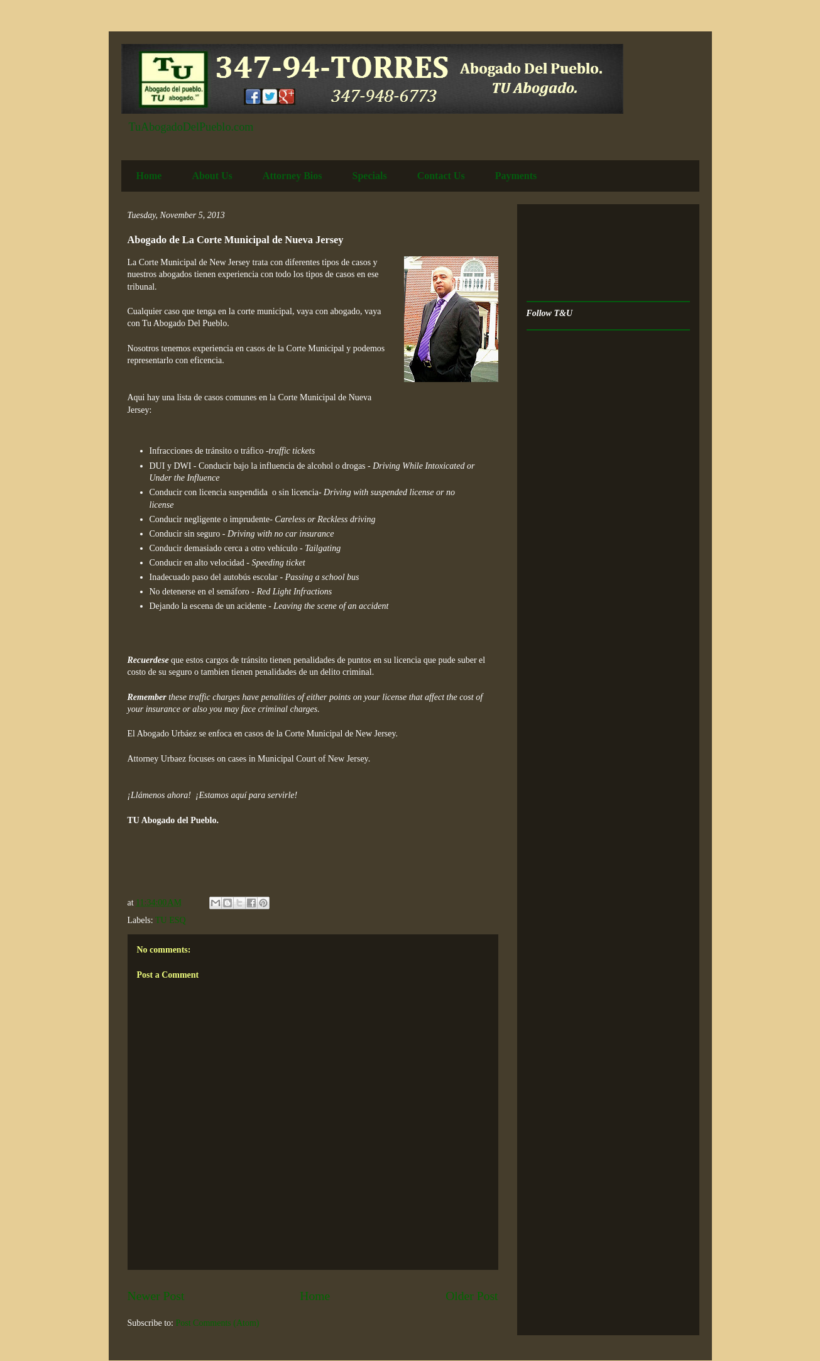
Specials (370, 175)
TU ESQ (170, 920)
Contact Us (441, 175)
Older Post (472, 1296)
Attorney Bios (292, 175)
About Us (212, 175)
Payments (516, 175)
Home (149, 175)
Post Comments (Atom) (218, 1323)
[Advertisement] (566, 253)
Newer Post (156, 1296)
